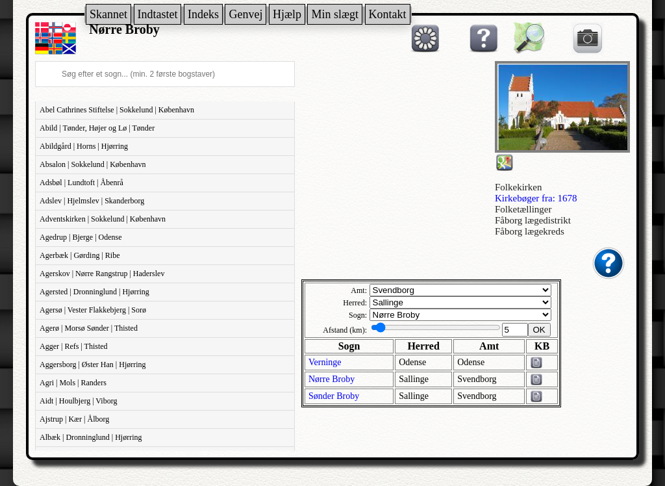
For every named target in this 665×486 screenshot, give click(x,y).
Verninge (325, 362)
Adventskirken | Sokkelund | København (103, 219)
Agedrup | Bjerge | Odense (81, 237)
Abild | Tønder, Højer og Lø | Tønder (97, 128)
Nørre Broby (331, 379)
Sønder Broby (333, 396)
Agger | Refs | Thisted (74, 346)
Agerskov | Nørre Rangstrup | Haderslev (102, 273)
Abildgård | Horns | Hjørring (84, 146)
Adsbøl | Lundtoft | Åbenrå (81, 182)
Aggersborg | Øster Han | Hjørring (93, 364)
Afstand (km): (345, 330)
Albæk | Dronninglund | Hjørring (91, 437)
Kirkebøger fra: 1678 (536, 198)
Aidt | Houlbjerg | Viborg (78, 400)
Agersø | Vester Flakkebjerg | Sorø (93, 309)
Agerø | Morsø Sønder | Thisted (89, 328)
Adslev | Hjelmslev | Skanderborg (92, 200)
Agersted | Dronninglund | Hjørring (94, 291)
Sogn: (358, 315)
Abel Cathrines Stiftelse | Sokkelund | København (117, 109)
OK (539, 330)
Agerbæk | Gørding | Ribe (79, 255)
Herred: (355, 302)
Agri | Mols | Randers (73, 382)
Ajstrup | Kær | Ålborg (74, 419)
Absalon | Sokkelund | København (92, 164)
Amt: (359, 290)
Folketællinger (523, 209)
